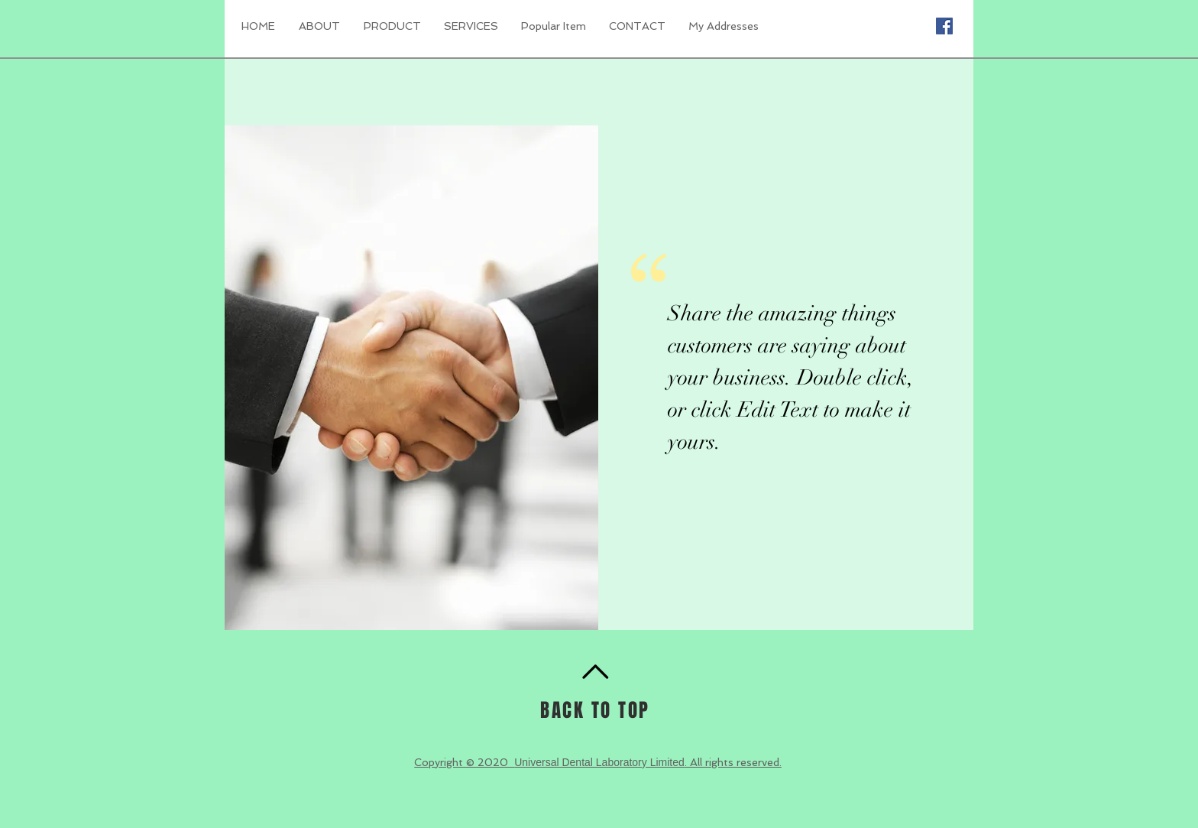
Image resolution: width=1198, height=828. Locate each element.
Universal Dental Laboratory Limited (599, 762)
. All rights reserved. (733, 762)
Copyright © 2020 (464, 762)
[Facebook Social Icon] (944, 26)
